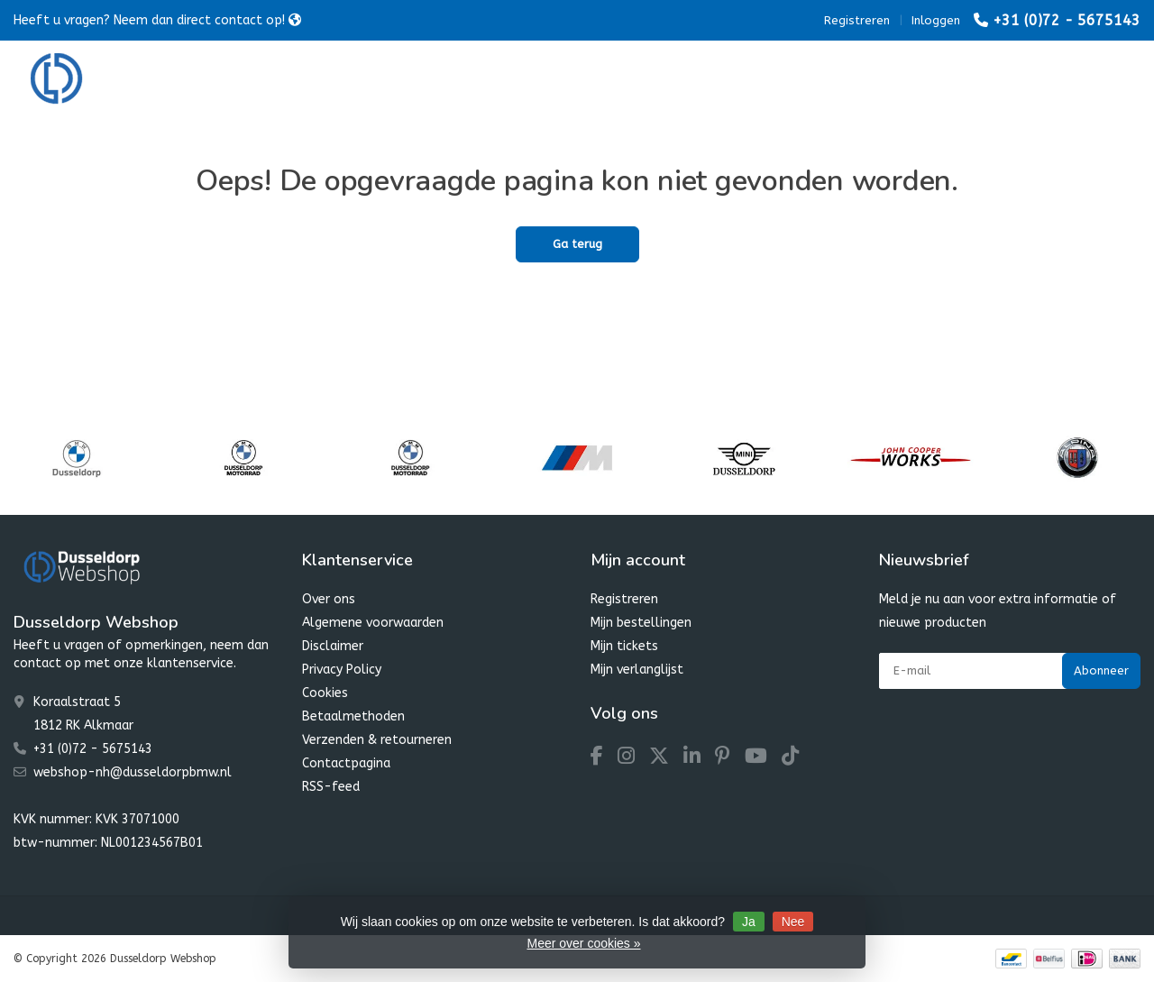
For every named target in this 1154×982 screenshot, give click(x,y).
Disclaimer (332, 646)
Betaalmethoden (353, 716)
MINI (490, 80)
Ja (749, 921)
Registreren (857, 20)
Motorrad (408, 80)
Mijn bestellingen (641, 622)
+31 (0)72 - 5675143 (1066, 20)
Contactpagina (346, 763)
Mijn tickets (624, 646)
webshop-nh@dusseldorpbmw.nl (132, 772)
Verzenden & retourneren (377, 740)
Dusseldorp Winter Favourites (630, 80)
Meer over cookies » (583, 943)
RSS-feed (331, 786)
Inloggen (935, 20)
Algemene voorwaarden (373, 622)
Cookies (325, 693)
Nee (793, 921)
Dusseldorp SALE (806, 80)
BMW (324, 80)
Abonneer (1101, 670)
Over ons (328, 599)
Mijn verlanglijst (637, 669)
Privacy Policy (341, 669)
